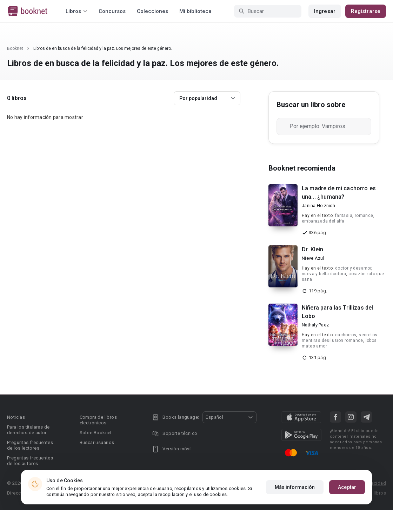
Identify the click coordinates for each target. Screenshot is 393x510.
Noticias (16, 417)
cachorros (346, 334)
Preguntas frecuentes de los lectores (30, 445)
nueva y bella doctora (324, 273)
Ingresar (324, 11)
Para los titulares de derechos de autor (28, 429)
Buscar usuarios (97, 442)
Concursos (112, 11)
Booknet (15, 48)
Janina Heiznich (318, 205)
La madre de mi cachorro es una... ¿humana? (339, 192)
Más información (295, 487)
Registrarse (365, 11)
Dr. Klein (312, 249)
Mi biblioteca (195, 11)
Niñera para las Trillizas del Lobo (337, 311)
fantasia (343, 215)
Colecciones (152, 11)
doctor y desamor (353, 268)
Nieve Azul (313, 258)
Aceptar (347, 487)
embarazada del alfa (323, 221)
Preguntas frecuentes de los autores (30, 460)
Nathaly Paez (315, 324)
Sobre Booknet (96, 432)
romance (364, 215)
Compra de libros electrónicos (98, 420)
